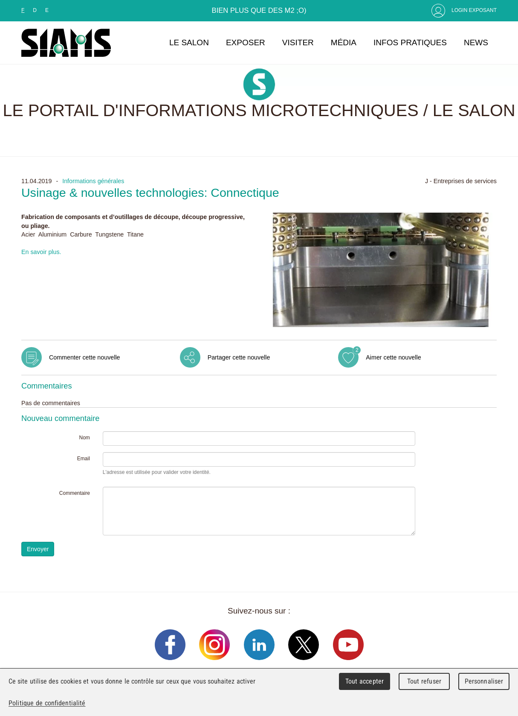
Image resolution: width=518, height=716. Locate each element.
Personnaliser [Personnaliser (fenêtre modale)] (484, 681)
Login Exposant (474, 10)
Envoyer (38, 549)
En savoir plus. (41, 251)
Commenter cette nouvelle (84, 357)
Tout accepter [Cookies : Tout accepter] (364, 681)
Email (83, 459)
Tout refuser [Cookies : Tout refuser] (424, 681)
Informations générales (93, 181)
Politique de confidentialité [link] (47, 703)
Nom (84, 438)
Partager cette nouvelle (239, 357)
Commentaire (74, 493)
